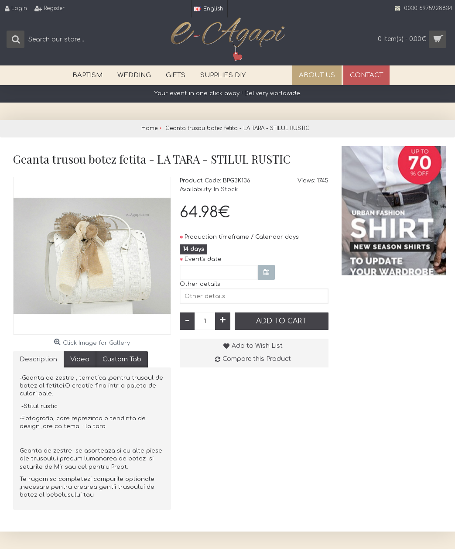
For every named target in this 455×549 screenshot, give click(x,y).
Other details (200, 284)
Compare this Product (256, 359)
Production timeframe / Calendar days (242, 237)
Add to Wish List (257, 346)
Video (79, 359)
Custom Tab (122, 359)
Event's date (203, 259)
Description (38, 359)
